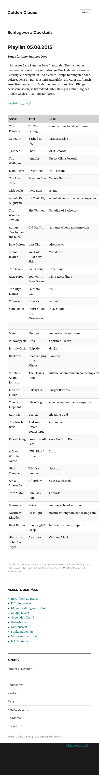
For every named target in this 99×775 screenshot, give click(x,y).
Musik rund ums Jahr (25, 636)
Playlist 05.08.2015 (30, 47)
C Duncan (38, 564)
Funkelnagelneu (22, 631)
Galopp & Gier (20, 612)
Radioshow (15, 684)
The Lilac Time (50, 568)
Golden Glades (22, 12)
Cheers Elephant (54, 564)
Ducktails (70, 564)
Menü (85, 12)
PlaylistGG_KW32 (20, 103)
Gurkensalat (19, 627)
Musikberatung (18, 709)
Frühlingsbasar (21, 603)
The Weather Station (70, 568)
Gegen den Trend (22, 617)
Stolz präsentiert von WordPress (43, 736)
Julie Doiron (14, 568)
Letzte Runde (20, 641)
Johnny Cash (83, 564)
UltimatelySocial (77, 745)
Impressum (15, 726)
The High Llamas (31, 568)
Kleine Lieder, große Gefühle (30, 608)
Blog (11, 701)
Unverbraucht (20, 622)
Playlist (26, 564)
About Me (14, 717)
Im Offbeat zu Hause (24, 598)
